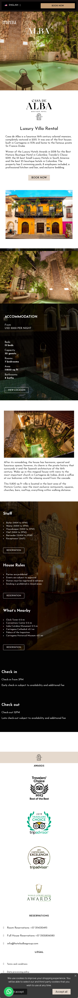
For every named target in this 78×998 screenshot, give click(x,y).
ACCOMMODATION (21, 317)
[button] (58, 5)
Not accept (17, 991)
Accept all (61, 991)
